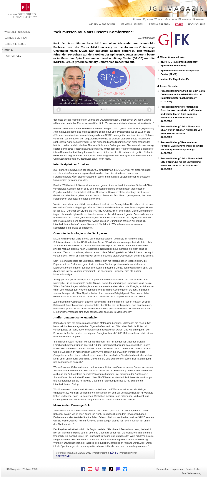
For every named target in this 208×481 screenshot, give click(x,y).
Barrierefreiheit (193, 469)
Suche (150, 19)
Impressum (177, 469)
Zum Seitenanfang (191, 473)
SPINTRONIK (63, 456)
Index (161, 19)
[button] (59, 110)
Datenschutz (163, 469)
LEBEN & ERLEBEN (159, 24)
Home (139, 19)
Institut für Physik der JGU (175, 79)
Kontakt (186, 19)
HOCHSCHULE (196, 24)
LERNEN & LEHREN (131, 24)
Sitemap (173, 19)
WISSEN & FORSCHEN (102, 24)
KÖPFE (179, 24)
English (200, 19)
